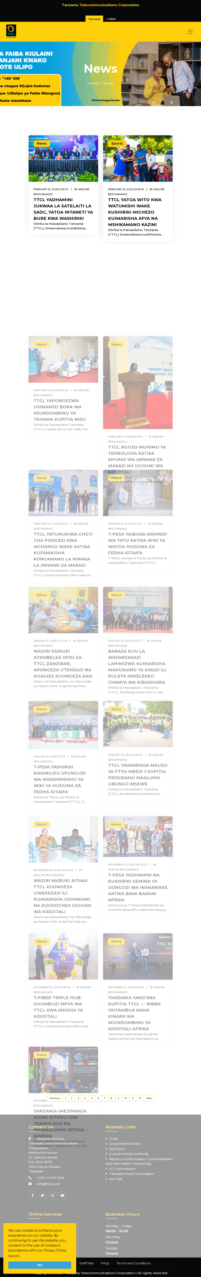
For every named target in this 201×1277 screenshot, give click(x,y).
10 (125, 1098)
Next (149, 1098)
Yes (40, 1265)
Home (93, 83)
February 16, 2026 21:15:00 (51, 189)
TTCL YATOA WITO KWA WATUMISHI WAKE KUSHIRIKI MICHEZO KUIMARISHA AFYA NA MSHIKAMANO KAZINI (134, 212)
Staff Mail (86, 1263)
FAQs (105, 1263)
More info (13, 1255)
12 (140, 1098)
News (108, 83)
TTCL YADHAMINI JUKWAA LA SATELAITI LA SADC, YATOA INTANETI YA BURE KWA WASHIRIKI (63, 209)
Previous (54, 1098)
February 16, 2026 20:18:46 (126, 189)
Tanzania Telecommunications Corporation (100, 1273)
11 (133, 1098)
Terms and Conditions (133, 1263)
